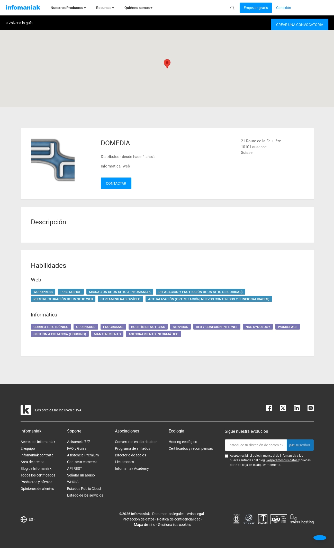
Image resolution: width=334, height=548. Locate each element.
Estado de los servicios (85, 495)
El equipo (28, 448)
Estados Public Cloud (84, 489)
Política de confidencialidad (179, 519)
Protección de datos (139, 519)
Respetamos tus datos (282, 460)
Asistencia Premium (83, 455)
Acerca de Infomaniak (38, 442)
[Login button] (256, 8)
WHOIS (72, 482)
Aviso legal (195, 514)
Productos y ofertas (36, 482)
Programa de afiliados (132, 448)
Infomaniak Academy (132, 468)
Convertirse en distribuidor (136, 442)
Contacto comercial (82, 462)
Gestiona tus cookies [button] (174, 525)
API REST (74, 468)
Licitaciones (124, 462)
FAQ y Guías (76, 448)
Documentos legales (168, 514)
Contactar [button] (116, 183)
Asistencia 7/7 (78, 442)
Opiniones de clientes (37, 489)
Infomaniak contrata (37, 455)
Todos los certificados (38, 475)
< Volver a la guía (19, 23)
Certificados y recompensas (191, 448)
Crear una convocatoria (299, 25)
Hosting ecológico (183, 442)
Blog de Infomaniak (36, 468)
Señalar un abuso (81, 475)
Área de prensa (32, 462)
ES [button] (32, 519)
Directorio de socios (130, 455)
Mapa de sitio (144, 525)
